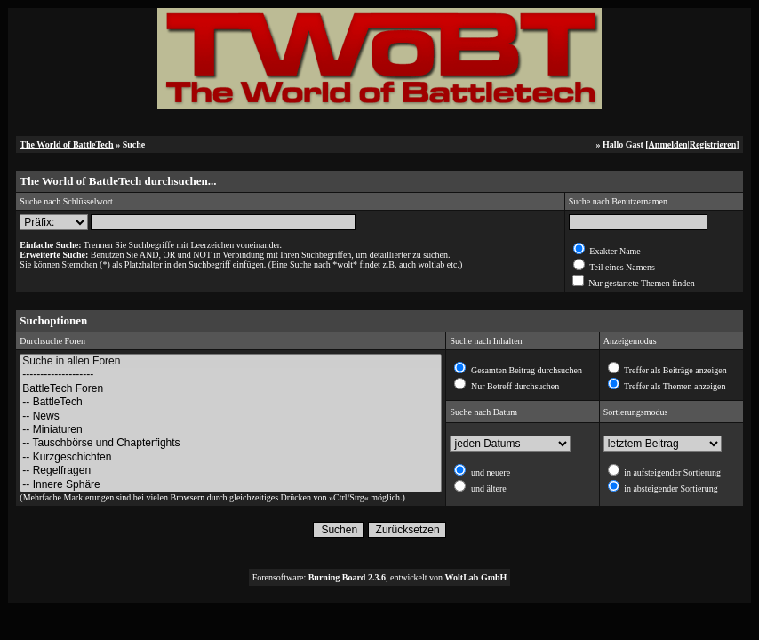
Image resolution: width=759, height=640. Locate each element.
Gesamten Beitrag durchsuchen (524, 370)
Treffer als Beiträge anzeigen (674, 370)
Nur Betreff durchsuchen (513, 386)
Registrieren (713, 144)
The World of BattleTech (66, 144)
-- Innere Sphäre (230, 485)
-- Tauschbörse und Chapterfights (230, 443)
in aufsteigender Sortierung (671, 472)
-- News (230, 416)
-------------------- (230, 374)
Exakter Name (614, 251)
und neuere (489, 472)
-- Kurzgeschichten (230, 457)
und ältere (487, 488)
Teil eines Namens (621, 267)
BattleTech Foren (230, 389)
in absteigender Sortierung (670, 488)
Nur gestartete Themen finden (641, 283)
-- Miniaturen (230, 429)
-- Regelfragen (230, 470)
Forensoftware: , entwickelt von (379, 577)
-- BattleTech (230, 402)
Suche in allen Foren (230, 361)
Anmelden (668, 144)
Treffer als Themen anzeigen (674, 386)
